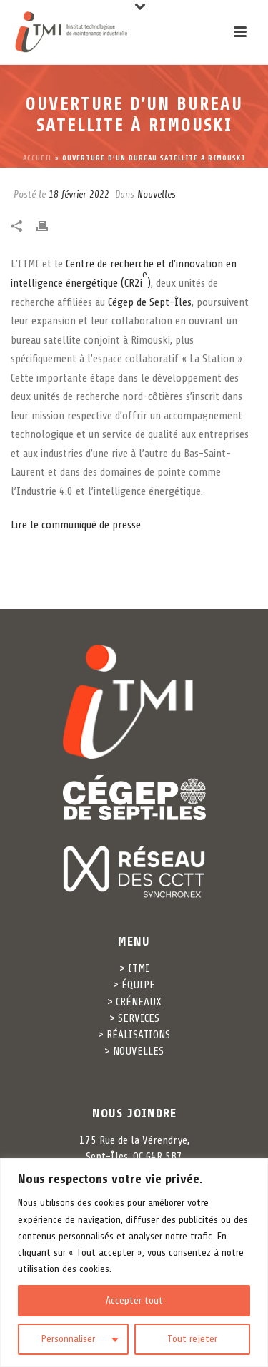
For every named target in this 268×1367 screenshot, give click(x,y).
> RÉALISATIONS (134, 1034)
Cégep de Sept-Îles (150, 302)
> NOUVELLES (134, 1051)
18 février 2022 (79, 194)
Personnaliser (68, 1338)
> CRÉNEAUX (134, 1001)
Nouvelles (156, 194)
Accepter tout (134, 1300)
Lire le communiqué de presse (76, 524)
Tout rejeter (192, 1338)
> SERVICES (134, 1018)
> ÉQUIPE (134, 984)
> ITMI (134, 968)
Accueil (37, 158)
